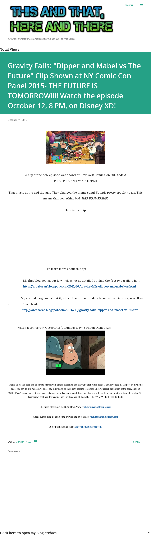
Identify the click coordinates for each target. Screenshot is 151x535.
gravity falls (23, 441)
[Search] (129, 5)
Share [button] (136, 441)
